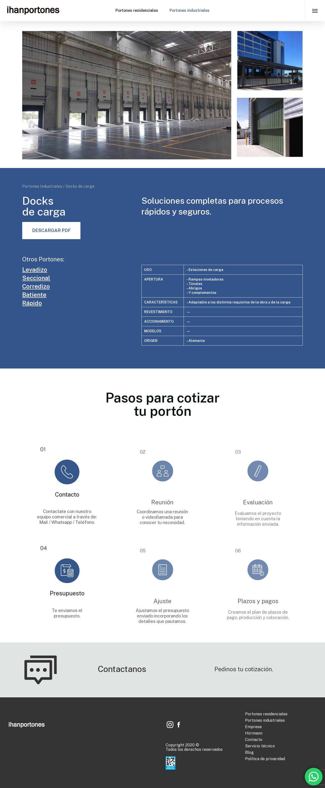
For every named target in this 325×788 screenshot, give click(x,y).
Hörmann (253, 733)
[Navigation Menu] (315, 10)
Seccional (36, 277)
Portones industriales (190, 10)
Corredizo (36, 286)
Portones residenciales (136, 10)
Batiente (34, 294)
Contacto (253, 739)
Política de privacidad (265, 758)
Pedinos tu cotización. (243, 669)
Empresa (253, 726)
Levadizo (34, 269)
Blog (249, 752)
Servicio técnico (260, 746)
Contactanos (122, 669)
